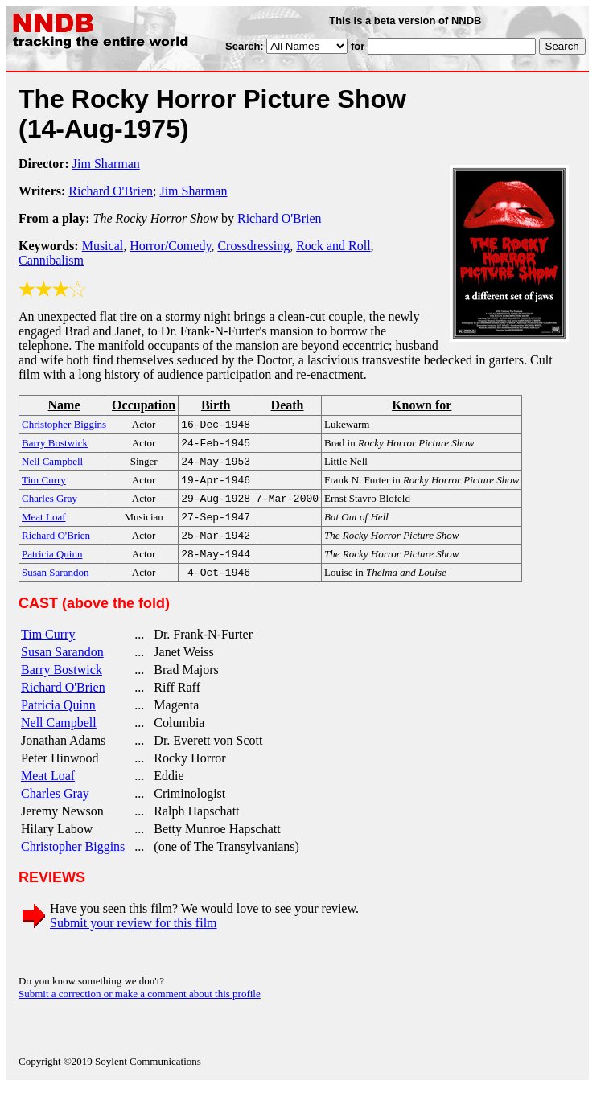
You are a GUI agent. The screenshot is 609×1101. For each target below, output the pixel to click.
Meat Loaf (48, 790)
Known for (421, 405)
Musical (103, 246)
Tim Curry (48, 648)
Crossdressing (253, 246)
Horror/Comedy (170, 246)
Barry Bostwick (61, 684)
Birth (215, 405)
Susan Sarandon (62, 666)
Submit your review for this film (133, 937)
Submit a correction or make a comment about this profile (140, 1008)
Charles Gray (55, 808)
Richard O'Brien (110, 191)
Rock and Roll (333, 246)
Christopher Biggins (73, 861)
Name (64, 405)
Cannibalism (51, 260)
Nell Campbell (59, 737)
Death (287, 405)
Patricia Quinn (58, 719)
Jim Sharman (106, 163)
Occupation (143, 405)
